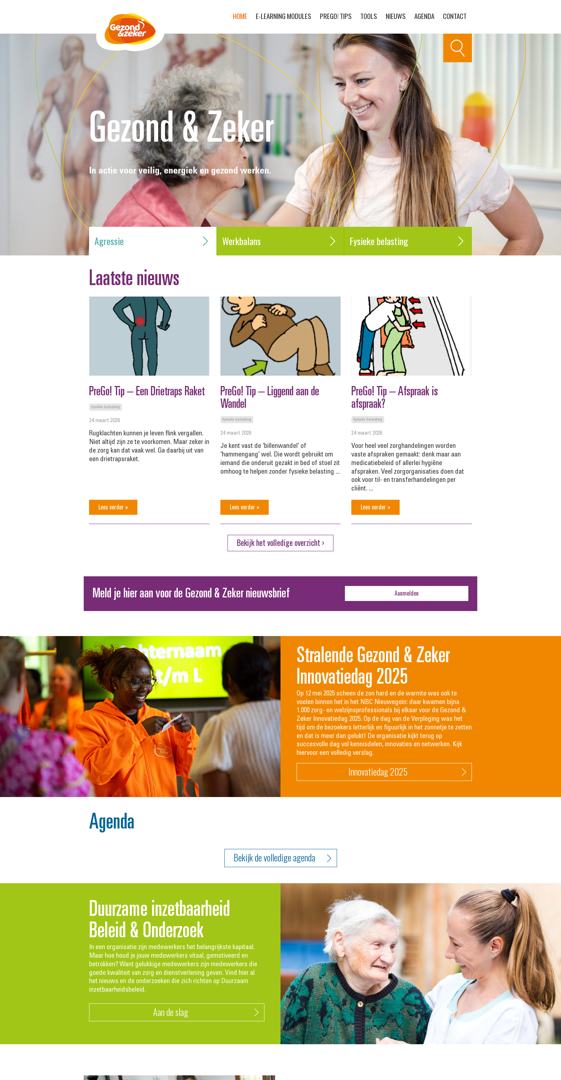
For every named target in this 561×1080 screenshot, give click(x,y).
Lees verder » (113, 507)
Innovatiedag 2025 (407, 772)
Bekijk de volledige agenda (282, 858)
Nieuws (396, 16)
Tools (368, 16)
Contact (455, 16)
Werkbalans (280, 241)
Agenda (424, 16)
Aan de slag (206, 1013)
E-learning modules (283, 16)
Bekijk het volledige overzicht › (280, 542)
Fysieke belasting (408, 241)
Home (240, 16)
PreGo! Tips (336, 16)
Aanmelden (407, 593)
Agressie (152, 241)
